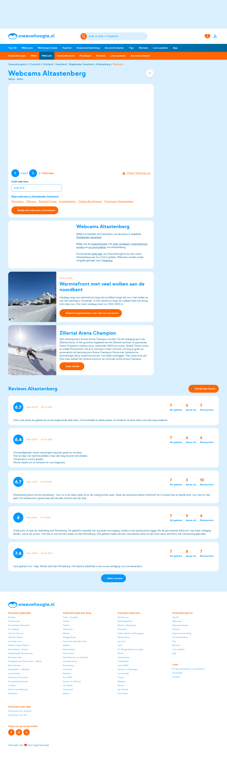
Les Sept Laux (15, 641)
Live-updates (118, 55)
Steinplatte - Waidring (18, 669)
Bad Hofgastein (125, 621)
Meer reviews (113, 578)
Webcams (27, 47)
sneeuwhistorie (139, 244)
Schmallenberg (67, 201)
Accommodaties (114, 47)
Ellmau (121, 685)
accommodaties (97, 247)
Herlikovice (123, 617)
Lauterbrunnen (70, 661)
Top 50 (12, 47)
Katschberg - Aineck (18, 649)
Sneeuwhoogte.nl (17, 64)
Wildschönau (124, 637)
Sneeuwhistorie (66, 55)
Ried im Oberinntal (127, 625)
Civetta (11, 685)
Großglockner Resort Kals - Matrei (25, 661)
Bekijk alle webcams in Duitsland (35, 210)
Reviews (143, 47)
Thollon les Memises (18, 689)
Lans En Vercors (16, 633)
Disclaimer (177, 672)
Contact (176, 677)
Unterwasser (123, 657)
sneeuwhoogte (99, 244)
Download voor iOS (17, 715)
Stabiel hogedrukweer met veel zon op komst (91, 313)
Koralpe (12, 617)
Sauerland (60, 64)
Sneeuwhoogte (17, 55)
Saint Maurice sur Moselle (75, 657)
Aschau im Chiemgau (128, 669)
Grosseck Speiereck (18, 681)
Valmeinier (68, 629)
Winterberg (17, 201)
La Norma (67, 669)
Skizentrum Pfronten (18, 677)
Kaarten (67, 47)
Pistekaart (85, 55)
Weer (34, 55)
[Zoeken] (117, 36)
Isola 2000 (123, 665)
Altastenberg (103, 64)
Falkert (66, 625)
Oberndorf (68, 689)
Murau (121, 653)
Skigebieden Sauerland (81, 64)
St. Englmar (13, 629)
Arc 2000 (67, 677)
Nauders (67, 673)
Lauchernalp (14, 673)
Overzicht (35, 64)
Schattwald (123, 661)
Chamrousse (14, 621)
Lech (120, 645)
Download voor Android (19, 711)
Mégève (122, 681)
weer (115, 244)
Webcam (47, 55)
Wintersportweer (48, 47)
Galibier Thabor (15, 637)
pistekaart (124, 244)
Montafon (12, 693)
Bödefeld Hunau (48, 201)
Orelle (66, 621)
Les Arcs (122, 641)
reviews (80, 247)
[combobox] (117, 36)
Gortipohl (122, 629)
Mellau (66, 693)
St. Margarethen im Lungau (130, 649)
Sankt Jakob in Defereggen (131, 633)
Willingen (31, 201)
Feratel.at (107, 260)
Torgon (121, 677)
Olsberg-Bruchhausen (90, 201)
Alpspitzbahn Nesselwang (20, 653)
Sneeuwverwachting (88, 47)
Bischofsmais (14, 665)
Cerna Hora (68, 653)
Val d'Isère (123, 689)
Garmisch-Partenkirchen (74, 641)
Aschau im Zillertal (72, 681)
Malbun (66, 645)
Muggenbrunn (69, 637)
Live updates (160, 47)
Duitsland (48, 64)
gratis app (96, 253)
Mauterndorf (69, 649)
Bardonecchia (14, 657)
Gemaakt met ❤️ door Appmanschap (28, 745)
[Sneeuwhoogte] (42, 36)
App (175, 47)
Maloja (66, 633)
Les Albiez (68, 685)
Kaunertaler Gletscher (19, 625)
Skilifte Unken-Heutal (18, 645)
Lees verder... (72, 366)
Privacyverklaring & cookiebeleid (188, 668)
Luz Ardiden (123, 673)
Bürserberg (68, 665)
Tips (131, 47)
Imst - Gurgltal (70, 617)
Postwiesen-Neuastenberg (118, 201)
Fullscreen (46, 173)
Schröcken (123, 693)
